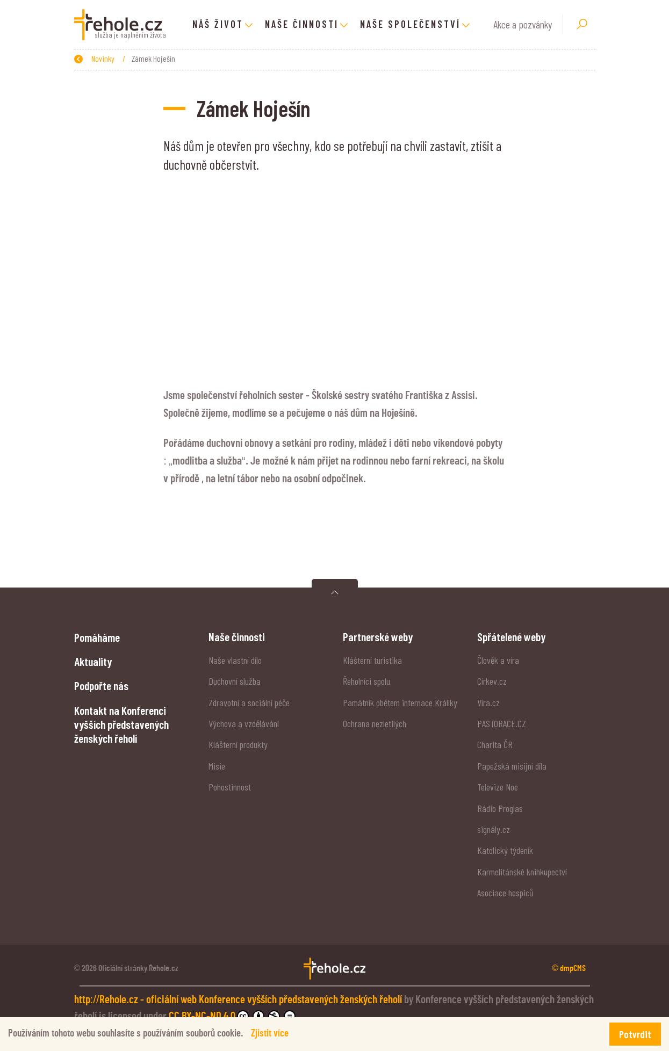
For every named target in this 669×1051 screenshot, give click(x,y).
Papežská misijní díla (511, 766)
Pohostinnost (229, 787)
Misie (216, 766)
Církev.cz (492, 681)
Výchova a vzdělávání (243, 723)
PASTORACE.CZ (501, 723)
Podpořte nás (101, 685)
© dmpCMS (569, 968)
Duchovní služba (234, 681)
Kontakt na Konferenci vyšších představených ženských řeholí (121, 724)
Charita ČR (495, 744)
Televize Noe (497, 787)
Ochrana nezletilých (374, 723)
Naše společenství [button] (410, 24)
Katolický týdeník (505, 850)
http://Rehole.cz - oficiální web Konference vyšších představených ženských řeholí (239, 1000)
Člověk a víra (498, 660)
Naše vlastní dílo (235, 660)
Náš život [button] (217, 24)
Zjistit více (270, 1033)
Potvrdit (635, 1034)
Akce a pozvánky (522, 24)
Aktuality (93, 661)
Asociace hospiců (505, 892)
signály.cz (493, 829)
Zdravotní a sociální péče (249, 702)
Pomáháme (97, 637)
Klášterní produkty (238, 744)
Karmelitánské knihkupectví (522, 872)
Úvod (125, 58)
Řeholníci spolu (366, 681)
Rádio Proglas (500, 808)
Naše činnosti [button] (302, 24)
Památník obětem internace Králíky (400, 702)
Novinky (161, 58)
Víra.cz (488, 702)
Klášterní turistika (372, 660)
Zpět (87, 58)
